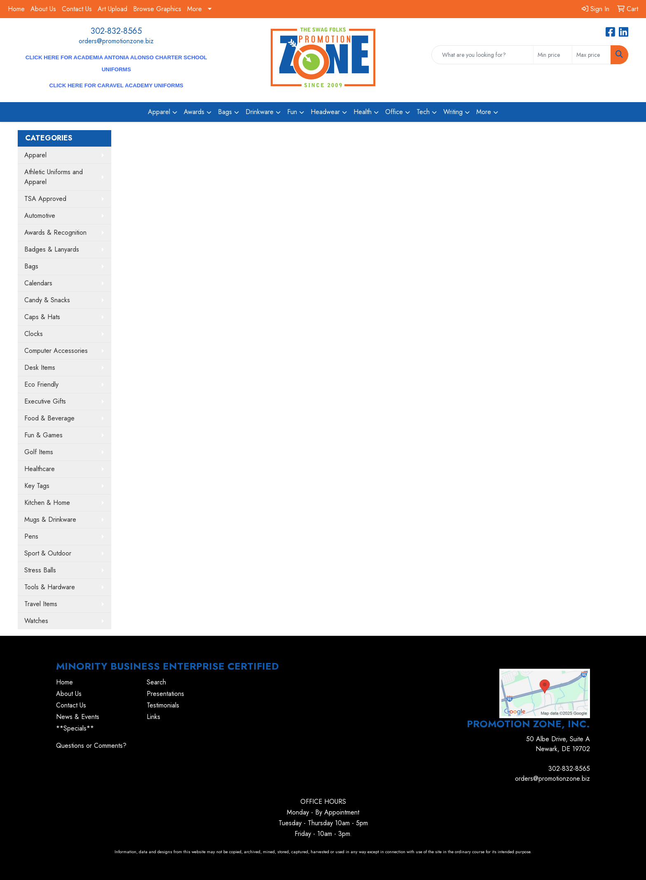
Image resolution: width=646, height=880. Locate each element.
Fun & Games (43, 435)
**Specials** (75, 728)
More (194, 9)
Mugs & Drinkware (50, 519)
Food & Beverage (49, 418)
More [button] (483, 112)
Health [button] (362, 112)
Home (16, 9)
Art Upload (112, 9)
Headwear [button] (325, 112)
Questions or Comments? (91, 745)
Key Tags (36, 485)
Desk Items (39, 367)
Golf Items (38, 452)
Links (153, 716)
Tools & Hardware (49, 587)
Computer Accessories (56, 350)
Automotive (39, 215)
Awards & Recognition (55, 232)
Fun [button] (292, 112)
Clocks (33, 333)
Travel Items (40, 604)
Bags (31, 266)
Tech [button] (423, 112)
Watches (36, 621)
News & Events (77, 716)
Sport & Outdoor (47, 553)
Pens (31, 536)
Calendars (38, 283)
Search (156, 682)
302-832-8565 (116, 31)
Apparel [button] (159, 112)
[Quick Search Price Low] (552, 54)
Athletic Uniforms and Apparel (53, 177)
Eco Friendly (41, 384)
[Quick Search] (482, 54)
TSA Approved (45, 198)
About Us (43, 9)
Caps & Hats (42, 317)
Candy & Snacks (47, 300)
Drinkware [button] (260, 112)
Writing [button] (453, 112)
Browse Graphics (157, 9)
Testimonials (163, 705)
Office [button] (394, 112)
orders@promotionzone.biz (116, 41)
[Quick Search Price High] (591, 54)
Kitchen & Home (47, 502)
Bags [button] (225, 112)
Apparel (35, 155)
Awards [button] (194, 112)
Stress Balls (40, 570)
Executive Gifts (45, 401)
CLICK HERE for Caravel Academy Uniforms (116, 85)
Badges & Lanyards (51, 249)
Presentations (165, 693)
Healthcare (39, 469)
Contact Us (77, 9)
